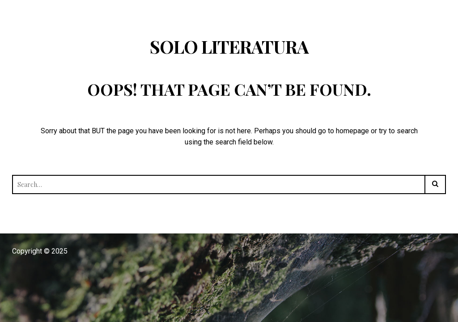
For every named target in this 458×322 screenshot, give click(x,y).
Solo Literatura (229, 46)
